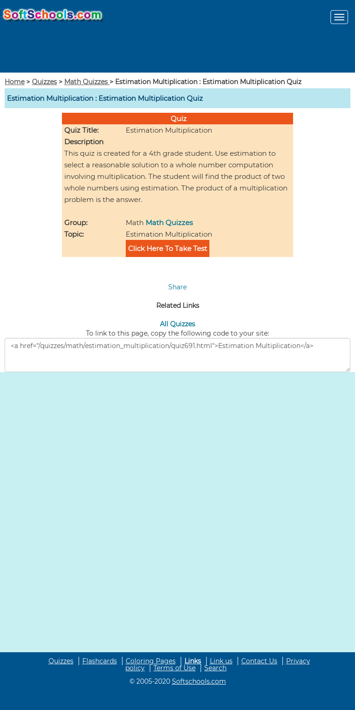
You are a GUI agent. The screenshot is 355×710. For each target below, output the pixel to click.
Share (177, 287)
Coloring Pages (151, 661)
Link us (221, 661)
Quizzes (44, 82)
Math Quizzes (87, 82)
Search (215, 668)
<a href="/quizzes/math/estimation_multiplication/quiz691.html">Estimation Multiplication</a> (177, 355)
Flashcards (99, 661)
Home (14, 82)
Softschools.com (199, 681)
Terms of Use (174, 668)
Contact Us (259, 661)
